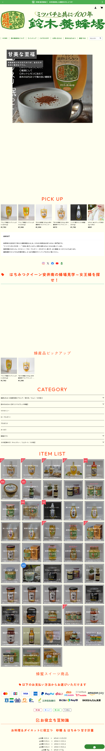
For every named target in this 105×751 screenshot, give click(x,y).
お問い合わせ (57, 38)
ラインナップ (32, 38)
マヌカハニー (5, 411)
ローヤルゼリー (6, 417)
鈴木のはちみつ (70, 38)
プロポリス (4, 423)
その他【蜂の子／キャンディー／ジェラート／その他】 (18, 442)
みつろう (3, 430)
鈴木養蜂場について (17, 38)
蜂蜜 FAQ (82, 38)
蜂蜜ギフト (4, 436)
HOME (4, 38)
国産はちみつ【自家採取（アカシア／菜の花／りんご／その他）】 (22, 398)
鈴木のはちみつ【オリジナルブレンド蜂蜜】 (14, 404)
